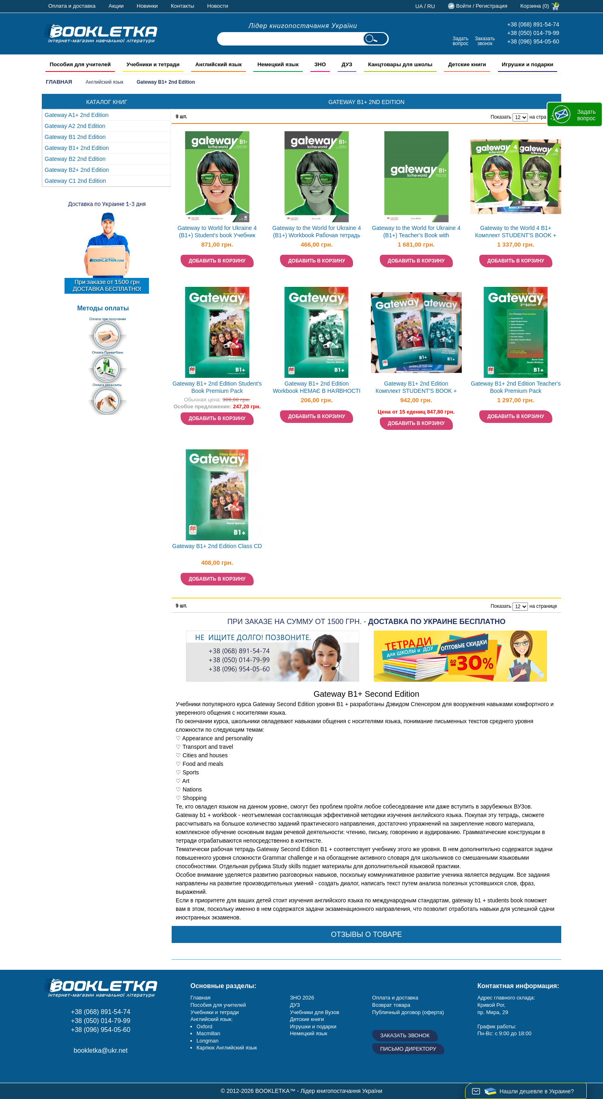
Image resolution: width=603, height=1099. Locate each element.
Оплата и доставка (72, 6)
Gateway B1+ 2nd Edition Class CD (217, 546)
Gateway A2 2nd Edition (75, 126)
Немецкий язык (308, 1033)
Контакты (182, 6)
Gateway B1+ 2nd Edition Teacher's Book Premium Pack (516, 387)
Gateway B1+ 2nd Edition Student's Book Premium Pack (217, 387)
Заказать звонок (485, 41)
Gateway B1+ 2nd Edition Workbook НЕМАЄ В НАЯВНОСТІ (316, 387)
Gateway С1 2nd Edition (75, 181)
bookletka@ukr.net (101, 1050)
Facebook (53, 1069)
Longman (207, 1041)
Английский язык (104, 82)
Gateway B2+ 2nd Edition (77, 170)
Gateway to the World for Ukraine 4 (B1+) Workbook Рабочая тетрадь (316, 232)
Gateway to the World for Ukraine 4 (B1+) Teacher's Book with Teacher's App (416, 233)
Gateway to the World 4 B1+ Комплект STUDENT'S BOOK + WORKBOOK (515, 233)
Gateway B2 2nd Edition (75, 159)
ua (419, 6)
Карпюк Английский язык (226, 1048)
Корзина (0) (534, 6)
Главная (59, 82)
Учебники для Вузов (314, 1012)
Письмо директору (408, 1049)
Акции (116, 6)
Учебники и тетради (214, 1012)
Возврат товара (391, 1005)
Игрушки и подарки (313, 1026)
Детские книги (307, 1019)
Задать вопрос (460, 41)
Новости (217, 6)
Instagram (71, 1069)
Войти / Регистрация (481, 6)
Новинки (147, 6)
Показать (501, 117)
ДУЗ (295, 1005)
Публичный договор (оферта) (408, 1012)
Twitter (108, 1069)
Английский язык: (211, 1019)
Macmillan (208, 1033)
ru (431, 6)
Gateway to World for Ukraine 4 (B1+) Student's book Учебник (216, 232)
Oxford (204, 1026)
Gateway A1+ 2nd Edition (77, 115)
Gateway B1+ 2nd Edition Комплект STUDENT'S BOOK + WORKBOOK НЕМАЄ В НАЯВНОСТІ (416, 388)
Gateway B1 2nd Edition (75, 137)
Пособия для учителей (218, 1005)
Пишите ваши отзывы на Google (89, 1069)
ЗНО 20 (299, 998)
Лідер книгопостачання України (303, 25)
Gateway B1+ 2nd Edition (77, 148)
